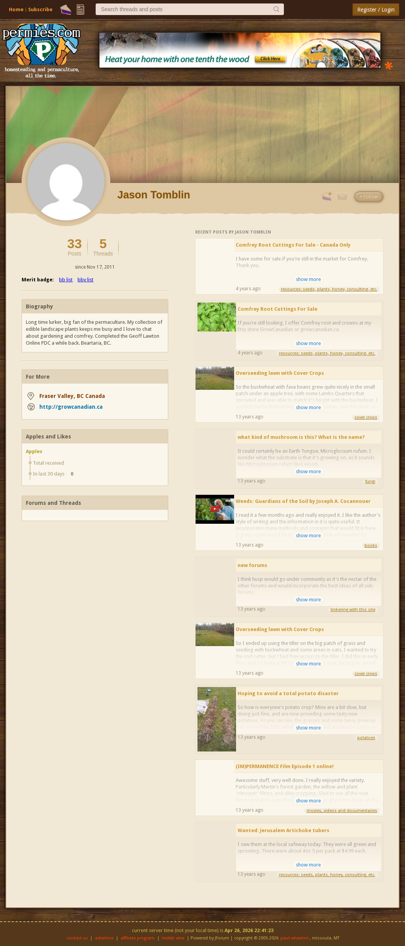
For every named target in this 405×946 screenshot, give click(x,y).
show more (308, 279)
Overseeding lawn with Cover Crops (280, 373)
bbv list (85, 280)
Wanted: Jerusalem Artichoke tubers (283, 830)
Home (16, 9)
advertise (104, 938)
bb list (66, 280)
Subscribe (40, 9)
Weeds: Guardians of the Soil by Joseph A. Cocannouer (303, 501)
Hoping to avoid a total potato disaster (288, 693)
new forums (252, 565)
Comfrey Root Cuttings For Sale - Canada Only (293, 245)
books (370, 545)
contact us (77, 938)
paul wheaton (294, 938)
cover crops (365, 417)
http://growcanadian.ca (71, 407)
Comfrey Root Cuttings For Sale (277, 309)
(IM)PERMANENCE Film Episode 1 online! (285, 766)
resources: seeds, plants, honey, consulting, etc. (329, 289)
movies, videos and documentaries (342, 810)
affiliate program (138, 938)
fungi (370, 481)
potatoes (366, 737)
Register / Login (376, 10)
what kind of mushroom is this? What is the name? (301, 437)
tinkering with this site (353, 609)
